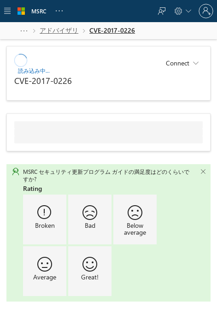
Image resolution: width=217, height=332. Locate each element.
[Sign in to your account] (206, 11)
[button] (24, 30)
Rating (32, 188)
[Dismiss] (203, 171)
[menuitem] (161, 11)
